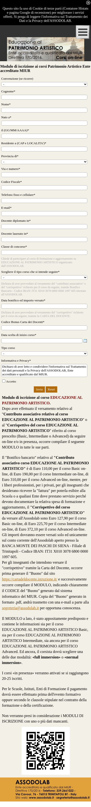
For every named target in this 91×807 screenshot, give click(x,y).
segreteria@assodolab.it (20, 608)
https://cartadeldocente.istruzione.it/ (29, 579)
